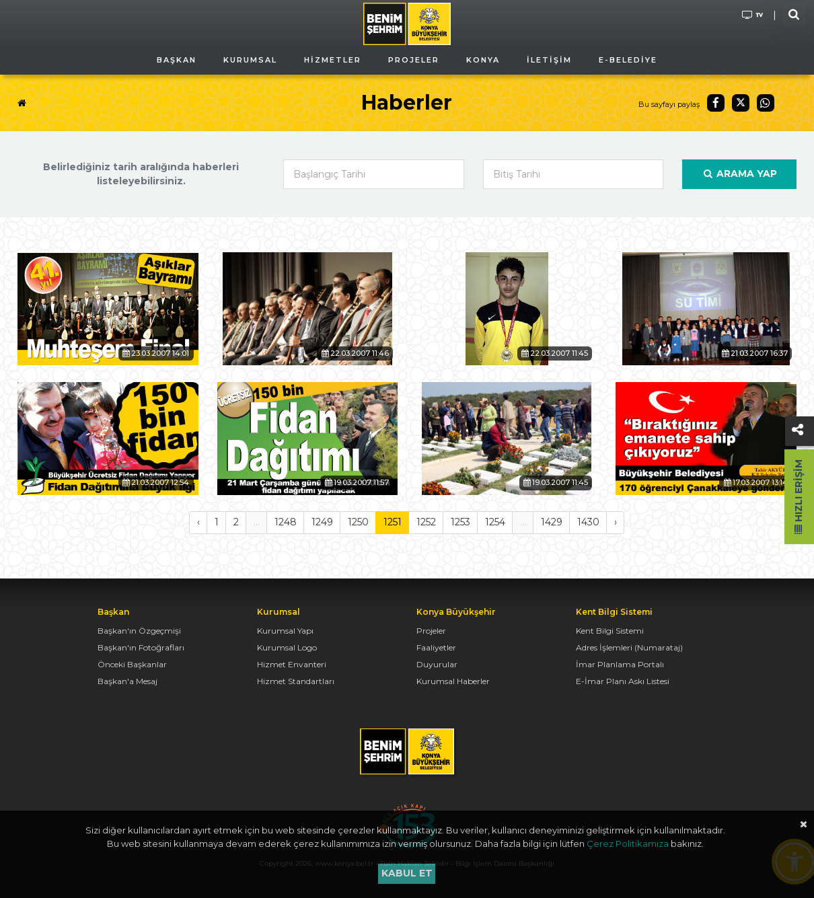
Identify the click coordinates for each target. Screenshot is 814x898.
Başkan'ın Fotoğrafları (141, 647)
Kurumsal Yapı (285, 631)
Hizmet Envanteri (291, 664)
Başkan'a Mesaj (127, 681)
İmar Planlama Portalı (620, 664)
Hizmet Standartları (295, 681)
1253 (460, 522)
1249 (322, 522)
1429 (551, 522)
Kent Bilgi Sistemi (610, 631)
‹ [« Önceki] (198, 522)
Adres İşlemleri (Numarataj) (629, 647)
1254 (495, 522)
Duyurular (436, 664)
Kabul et (407, 873)
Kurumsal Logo (287, 647)
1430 (588, 522)
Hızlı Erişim (798, 496)
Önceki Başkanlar (132, 664)
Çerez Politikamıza (628, 843)
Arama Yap (739, 173)
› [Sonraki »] (615, 522)
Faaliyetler (436, 647)
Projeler (431, 631)
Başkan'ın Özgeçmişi (139, 631)
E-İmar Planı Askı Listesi (622, 681)
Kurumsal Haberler (453, 681)
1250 (358, 522)
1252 (426, 522)
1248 (285, 522)
